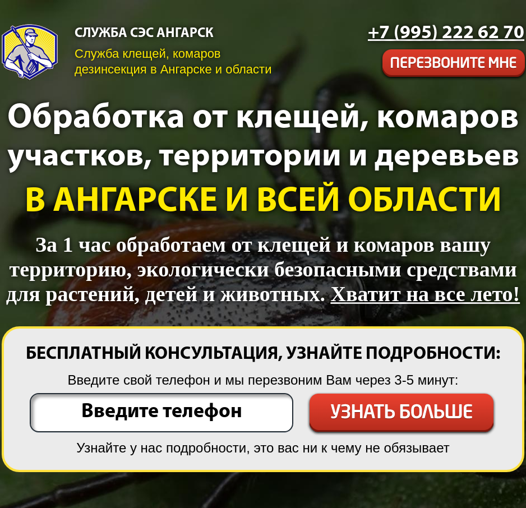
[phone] (446, 33)
